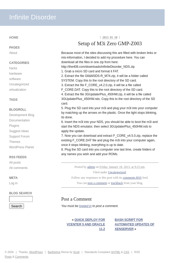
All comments (18, 168)
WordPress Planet (21, 147)
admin (91, 167)
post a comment (97, 183)
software (15, 79)
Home (13, 37)
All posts (15, 162)
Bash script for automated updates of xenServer (134, 224)
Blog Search (20, 193)
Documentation (19, 120)
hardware (15, 73)
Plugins (14, 126)
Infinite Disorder (32, 17)
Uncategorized (117, 172)
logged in (85, 206)
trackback (117, 183)
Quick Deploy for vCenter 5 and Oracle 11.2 (86, 224)
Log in (13, 183)
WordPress (36, 252)
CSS (126, 252)
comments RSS (132, 177)
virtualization (17, 90)
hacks (13, 68)
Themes (14, 142)
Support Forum (19, 136)
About (13, 53)
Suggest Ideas (19, 131)
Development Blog (21, 115)
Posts (8, 256)
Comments (21, 256)
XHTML (115, 252)
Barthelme (54, 252)
